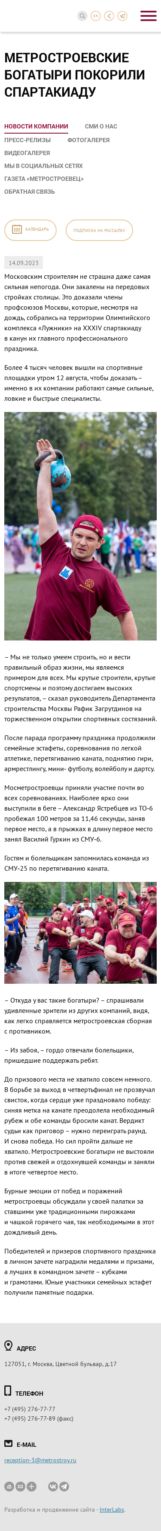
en (95, 16)
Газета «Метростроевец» (44, 178)
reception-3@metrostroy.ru (40, 1460)
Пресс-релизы (27, 140)
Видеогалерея (27, 153)
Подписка (99, 230)
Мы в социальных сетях (43, 166)
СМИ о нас (101, 126)
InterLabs (112, 1509)
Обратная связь (29, 191)
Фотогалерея (88, 140)
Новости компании (36, 126)
